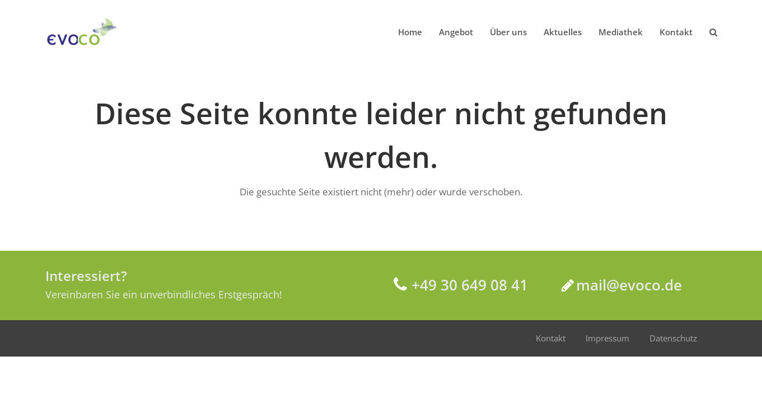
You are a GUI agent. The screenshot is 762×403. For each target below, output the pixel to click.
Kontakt (550, 338)
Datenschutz (673, 338)
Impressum (607, 338)
